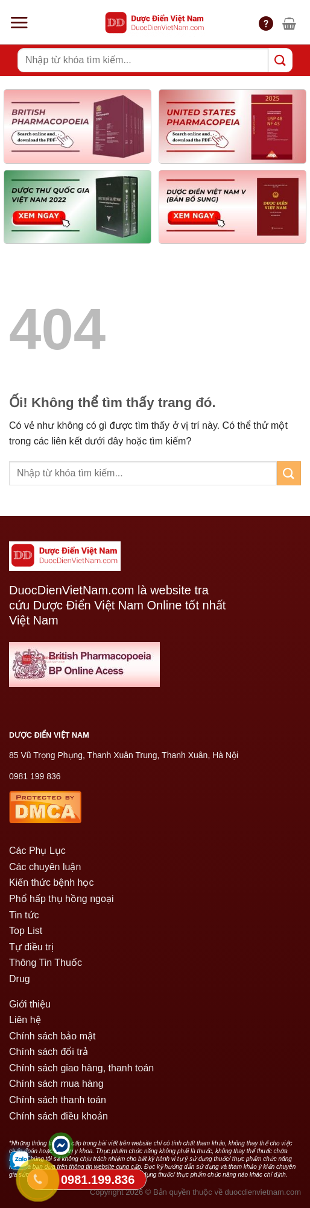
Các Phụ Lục (37, 850)
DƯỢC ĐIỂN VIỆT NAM (49, 735)
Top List (25, 931)
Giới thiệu (30, 1004)
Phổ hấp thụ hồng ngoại (61, 899)
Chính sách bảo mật (52, 1036)
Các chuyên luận (45, 867)
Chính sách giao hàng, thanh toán (81, 1068)
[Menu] (19, 22)
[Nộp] (280, 60)
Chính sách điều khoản (58, 1116)
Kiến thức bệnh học (51, 882)
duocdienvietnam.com (263, 1192)
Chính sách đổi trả (48, 1052)
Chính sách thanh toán (57, 1100)
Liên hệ (25, 1020)
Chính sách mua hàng (56, 1084)
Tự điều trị (31, 947)
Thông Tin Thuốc (45, 962)
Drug (19, 979)
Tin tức (24, 915)
